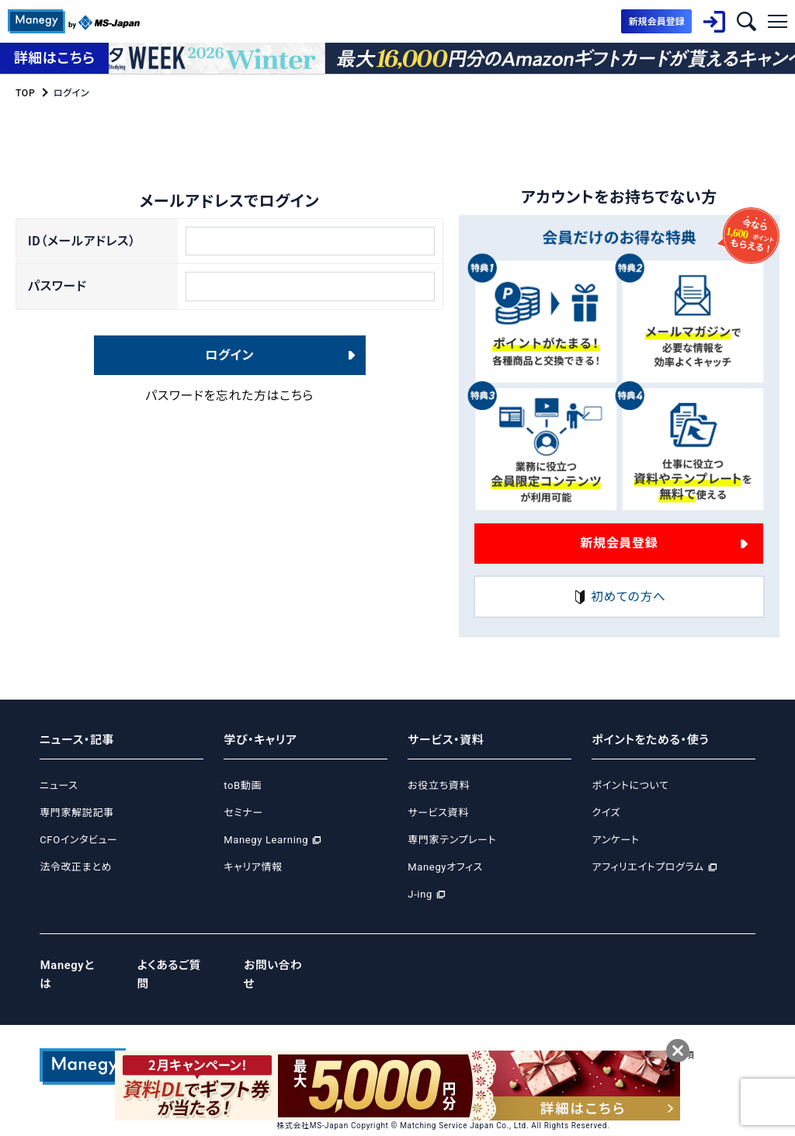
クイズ (606, 812)
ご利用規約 (626, 1035)
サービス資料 (438, 812)
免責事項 (683, 1035)
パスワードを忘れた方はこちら (229, 398)
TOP (25, 93)
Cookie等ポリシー (473, 1035)
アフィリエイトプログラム (647, 867)
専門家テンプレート (452, 840)
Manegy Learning (266, 840)
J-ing (420, 894)
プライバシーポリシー (375, 1035)
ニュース (59, 785)
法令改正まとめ (76, 867)
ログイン (229, 356)
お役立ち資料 (439, 785)
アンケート (615, 840)
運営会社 (296, 1035)
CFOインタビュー (78, 840)
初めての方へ (618, 597)
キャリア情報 (253, 867)
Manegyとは (73, 965)
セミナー (243, 812)
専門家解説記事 (76, 812)
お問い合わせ (282, 965)
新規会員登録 (619, 543)
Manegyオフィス (445, 867)
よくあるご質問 (176, 965)
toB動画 (243, 785)
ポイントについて (630, 785)
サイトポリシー (557, 1035)
